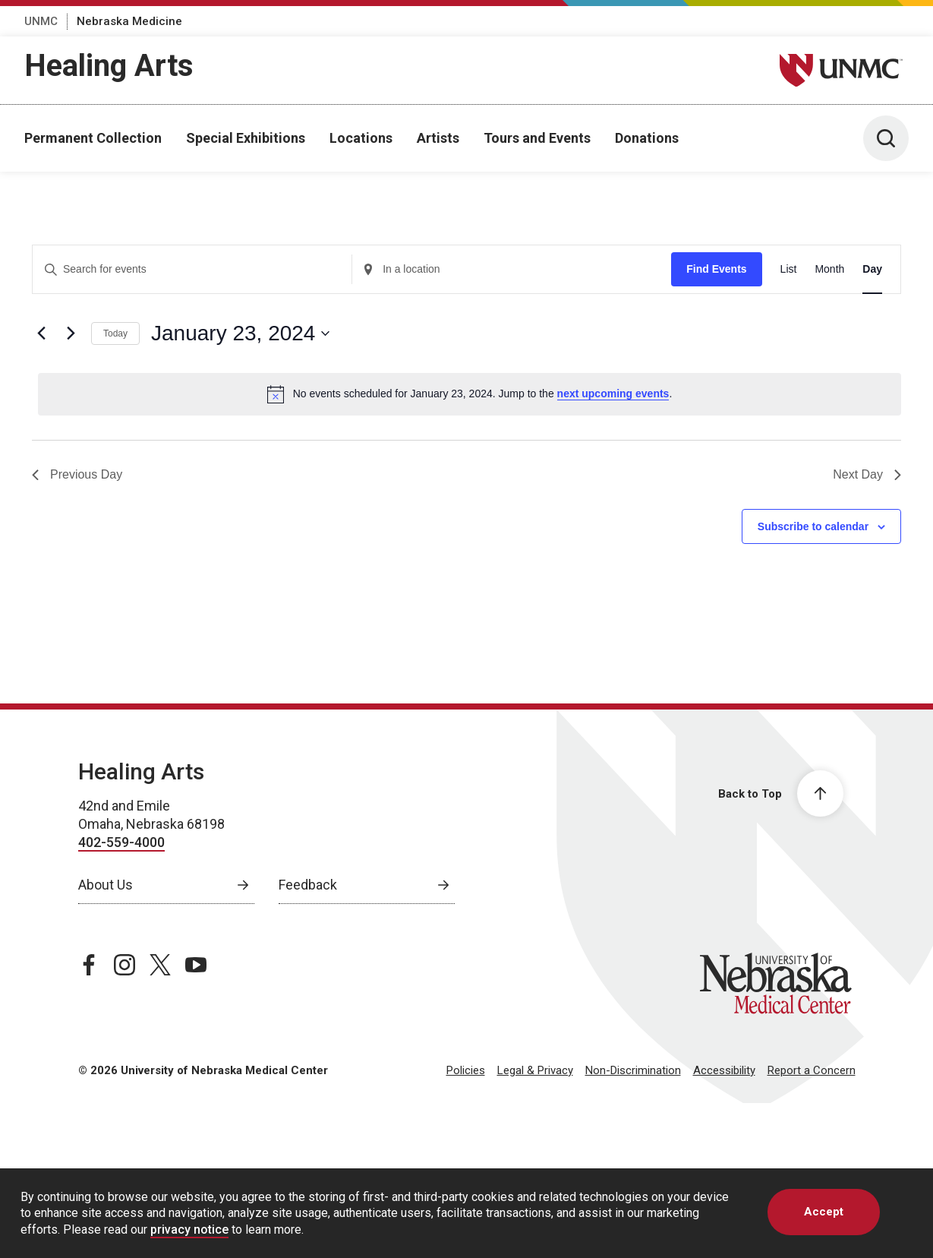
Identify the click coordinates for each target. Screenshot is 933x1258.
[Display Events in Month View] (829, 269)
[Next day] (70, 333)
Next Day (867, 474)
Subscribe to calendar (813, 526)
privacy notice (189, 1229)
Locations (360, 138)
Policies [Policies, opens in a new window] (465, 1070)
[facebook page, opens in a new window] (88, 964)
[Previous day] (41, 333)
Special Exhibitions (245, 138)
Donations (647, 138)
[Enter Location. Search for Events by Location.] (511, 269)
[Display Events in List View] (788, 269)
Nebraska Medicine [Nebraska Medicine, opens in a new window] (129, 21)
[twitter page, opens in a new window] (160, 964)
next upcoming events (613, 393)
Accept (823, 1211)
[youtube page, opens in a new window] (195, 964)
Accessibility (724, 1070)
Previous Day (77, 474)
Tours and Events (537, 138)
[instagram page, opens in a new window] (124, 964)
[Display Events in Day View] (872, 269)
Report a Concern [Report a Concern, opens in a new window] (812, 1070)
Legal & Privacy (535, 1070)
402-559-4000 (121, 842)
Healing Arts (109, 66)
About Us (105, 885)
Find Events (716, 269)
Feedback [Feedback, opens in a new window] (308, 885)
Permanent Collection (93, 138)
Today (115, 333)
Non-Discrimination (633, 1070)
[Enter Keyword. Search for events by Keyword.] (192, 269)
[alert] (469, 394)
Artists (438, 138)
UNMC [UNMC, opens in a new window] (41, 21)
